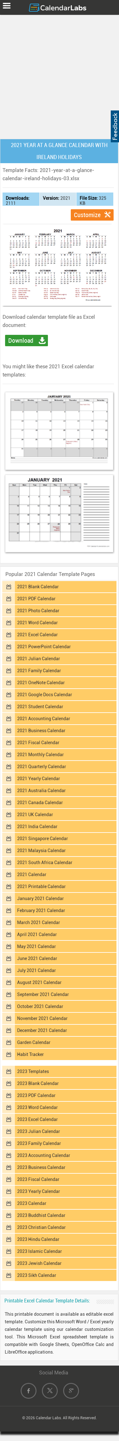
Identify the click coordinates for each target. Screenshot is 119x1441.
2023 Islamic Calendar (39, 1251)
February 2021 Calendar (41, 910)
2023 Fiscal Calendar (38, 1179)
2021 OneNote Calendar (41, 682)
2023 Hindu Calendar (38, 1239)
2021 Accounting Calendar (43, 718)
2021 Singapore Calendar (42, 838)
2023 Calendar (31, 1203)
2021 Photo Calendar (38, 610)
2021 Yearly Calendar (38, 778)
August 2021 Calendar (39, 982)
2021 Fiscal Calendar (38, 742)
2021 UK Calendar (35, 814)
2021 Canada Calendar (40, 802)
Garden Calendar (33, 1042)
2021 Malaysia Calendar (41, 850)
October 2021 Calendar (40, 1006)
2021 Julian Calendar (38, 658)
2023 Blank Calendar (38, 1083)
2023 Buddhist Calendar (41, 1215)
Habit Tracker (30, 1054)
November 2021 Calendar (42, 1018)
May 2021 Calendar (36, 946)
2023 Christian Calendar (41, 1227)
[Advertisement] (59, 75)
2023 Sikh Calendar (36, 1275)
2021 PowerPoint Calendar (44, 646)
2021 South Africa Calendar (44, 862)
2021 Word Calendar (37, 622)
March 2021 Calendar (38, 922)
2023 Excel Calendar (37, 1119)
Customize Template (87, 216)
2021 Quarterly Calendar (41, 766)
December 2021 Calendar (42, 1030)
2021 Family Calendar (39, 670)
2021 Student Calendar (40, 706)
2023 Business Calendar (41, 1167)
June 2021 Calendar (37, 958)
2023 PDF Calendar (36, 1095)
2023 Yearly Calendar (38, 1191)
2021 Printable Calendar (41, 886)
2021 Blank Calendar (38, 586)
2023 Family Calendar (39, 1143)
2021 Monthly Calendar (40, 754)
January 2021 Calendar (40, 898)
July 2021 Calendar (36, 970)
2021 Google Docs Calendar (44, 694)
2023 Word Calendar (37, 1107)
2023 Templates (33, 1071)
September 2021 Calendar (43, 994)
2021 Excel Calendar (37, 634)
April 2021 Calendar (37, 934)
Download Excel (20, 341)
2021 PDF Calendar (36, 598)
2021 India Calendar (37, 826)
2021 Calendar (31, 874)
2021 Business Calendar (41, 730)
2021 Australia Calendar (41, 790)
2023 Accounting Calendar (43, 1155)
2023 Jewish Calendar (39, 1263)
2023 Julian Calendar (38, 1131)
